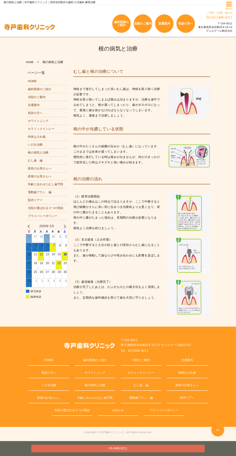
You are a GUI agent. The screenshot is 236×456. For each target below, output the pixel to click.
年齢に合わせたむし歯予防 (45, 184)
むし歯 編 (35, 160)
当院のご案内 (37, 97)
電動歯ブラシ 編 (39, 192)
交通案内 (34, 105)
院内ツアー (35, 200)
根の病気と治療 (38, 152)
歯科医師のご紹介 (39, 89)
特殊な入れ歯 (37, 136)
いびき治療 (35, 144)
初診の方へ (35, 112)
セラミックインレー (41, 128)
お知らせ (118, 410)
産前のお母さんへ (39, 168)
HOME (30, 62)
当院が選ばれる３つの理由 (45, 208)
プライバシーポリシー (42, 215)
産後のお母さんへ (39, 176)
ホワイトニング (38, 120)
